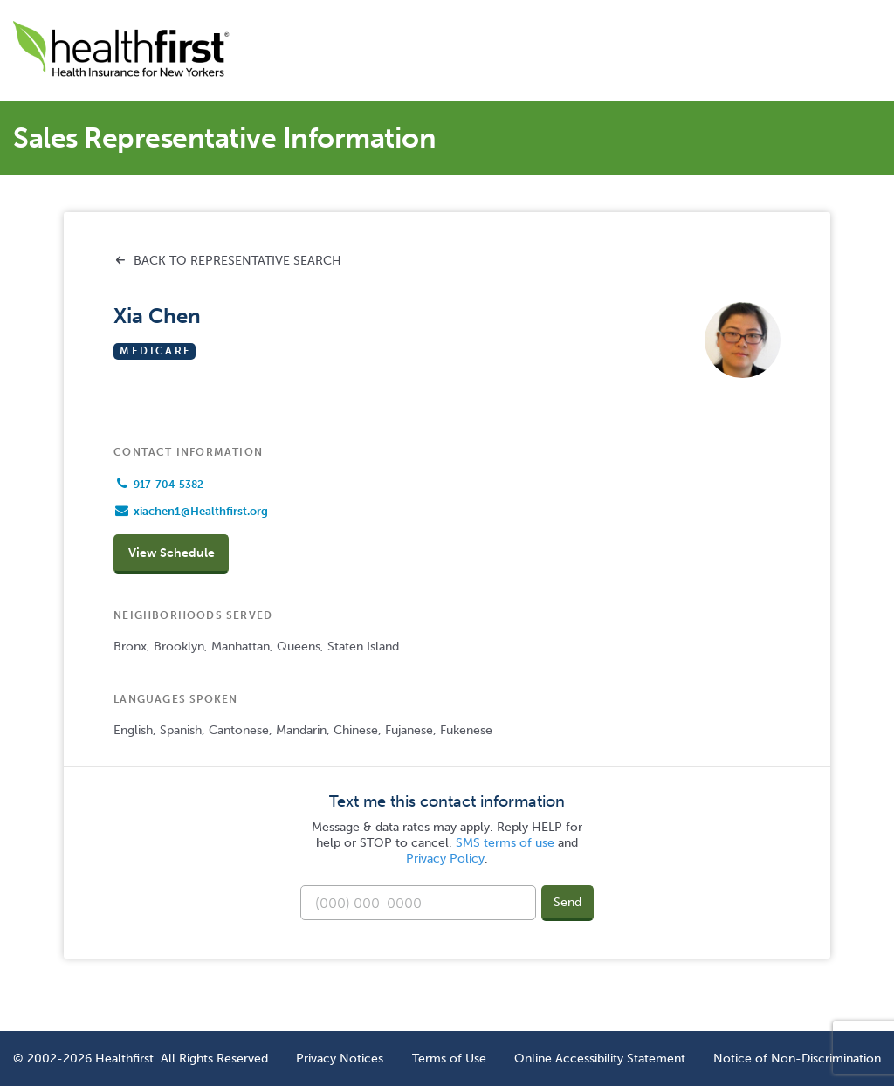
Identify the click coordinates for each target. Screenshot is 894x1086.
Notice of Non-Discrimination (797, 1058)
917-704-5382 (168, 484)
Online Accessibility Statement (599, 1058)
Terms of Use (449, 1058)
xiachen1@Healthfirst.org (201, 511)
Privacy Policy (445, 858)
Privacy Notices (339, 1058)
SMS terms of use (505, 842)
